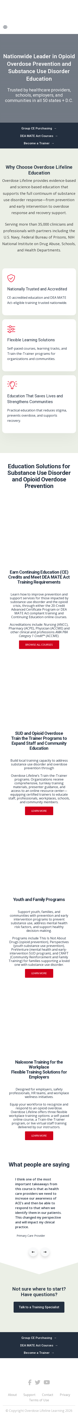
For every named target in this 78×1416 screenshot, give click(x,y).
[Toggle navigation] (5, 27)
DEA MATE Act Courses (39, 136)
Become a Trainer (39, 143)
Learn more (39, 811)
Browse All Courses (39, 644)
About (12, 1395)
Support (29, 1395)
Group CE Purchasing (39, 128)
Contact (47, 1395)
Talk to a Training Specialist (39, 1307)
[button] (33, 1252)
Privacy (65, 1395)
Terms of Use (39, 1400)
